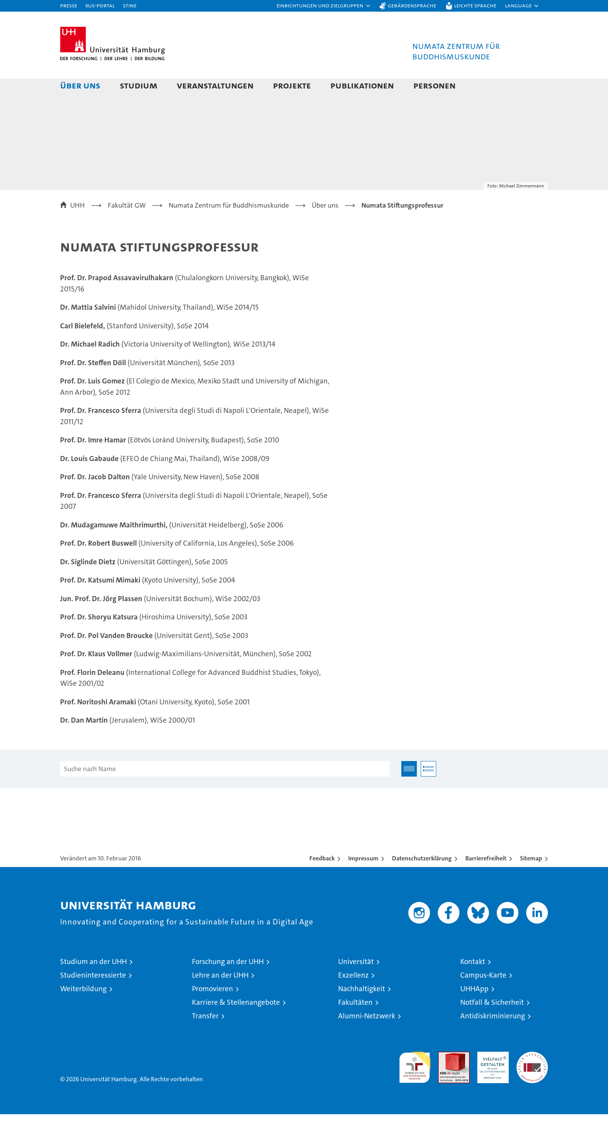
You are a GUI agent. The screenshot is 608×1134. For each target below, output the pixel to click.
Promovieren (212, 1008)
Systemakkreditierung (532, 1076)
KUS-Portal (100, 5)
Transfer (205, 1035)
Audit (445, 1076)
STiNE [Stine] (129, 5)
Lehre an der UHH (220, 995)
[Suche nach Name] (225, 788)
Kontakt (472, 981)
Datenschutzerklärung (422, 878)
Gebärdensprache (412, 5)
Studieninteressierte (93, 995)
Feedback (322, 878)
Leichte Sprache (475, 5)
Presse (68, 5)
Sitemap (531, 878)
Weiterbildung (83, 1008)
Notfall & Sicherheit (492, 1022)
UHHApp (474, 1008)
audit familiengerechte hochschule (414, 1084)
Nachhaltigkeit (361, 1008)
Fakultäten (355, 1022)
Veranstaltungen (215, 85)
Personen (434, 85)
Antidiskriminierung (492, 1035)
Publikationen (362, 85)
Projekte (292, 85)
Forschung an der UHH (228, 981)
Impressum (363, 878)
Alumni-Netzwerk (366, 1035)
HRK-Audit (491, 1076)
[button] (323, 6)
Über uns (80, 85)
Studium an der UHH (93, 981)
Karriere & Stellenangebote (236, 1022)
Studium (138, 85)
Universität (356, 981)
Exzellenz (353, 995)
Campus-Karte (483, 995)
